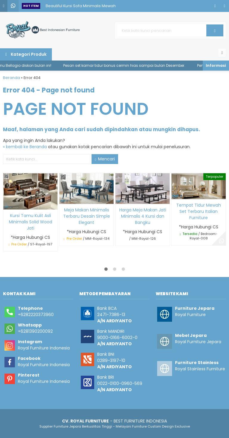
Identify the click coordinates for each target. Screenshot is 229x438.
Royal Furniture (190, 315)
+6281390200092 (35, 331)
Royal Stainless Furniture (200, 369)
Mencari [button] (105, 159)
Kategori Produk (26, 54)
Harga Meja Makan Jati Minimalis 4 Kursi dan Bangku (142, 216)
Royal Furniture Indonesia (44, 348)
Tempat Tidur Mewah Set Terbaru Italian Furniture (198, 211)
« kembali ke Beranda (25, 147)
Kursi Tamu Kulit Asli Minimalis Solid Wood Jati (30, 222)
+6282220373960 (36, 315)
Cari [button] (215, 32)
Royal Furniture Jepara (198, 342)
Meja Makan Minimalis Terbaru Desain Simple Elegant (86, 216)
